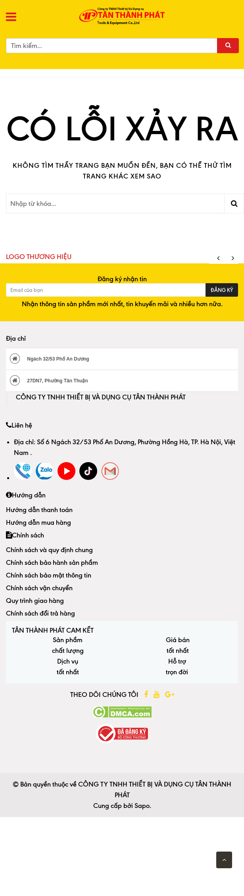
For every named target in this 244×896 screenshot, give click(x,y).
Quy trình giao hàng (35, 600)
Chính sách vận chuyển (39, 588)
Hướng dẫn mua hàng (38, 522)
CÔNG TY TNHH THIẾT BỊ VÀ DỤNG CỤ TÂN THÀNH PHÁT (101, 397)
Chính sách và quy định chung (49, 550)
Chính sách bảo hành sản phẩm (52, 562)
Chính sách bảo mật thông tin (48, 575)
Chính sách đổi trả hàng (40, 613)
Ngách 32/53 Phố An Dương (49, 358)
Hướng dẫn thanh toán (39, 510)
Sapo (142, 806)
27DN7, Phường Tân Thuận (49, 380)
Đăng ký (222, 290)
